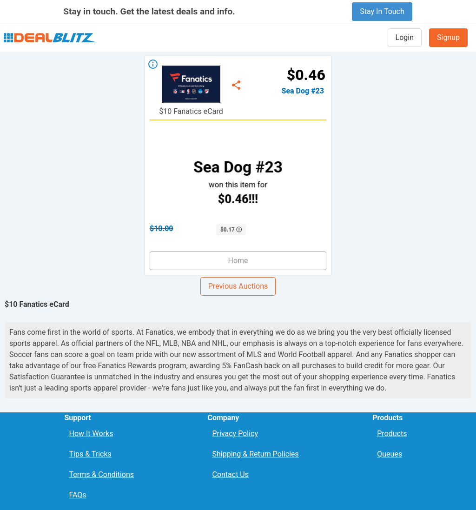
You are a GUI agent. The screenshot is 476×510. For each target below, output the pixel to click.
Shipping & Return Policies (255, 454)
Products (392, 433)
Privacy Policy (235, 433)
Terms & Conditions (101, 474)
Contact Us (230, 474)
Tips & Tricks (90, 454)
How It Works (91, 433)
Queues (389, 454)
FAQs (77, 494)
